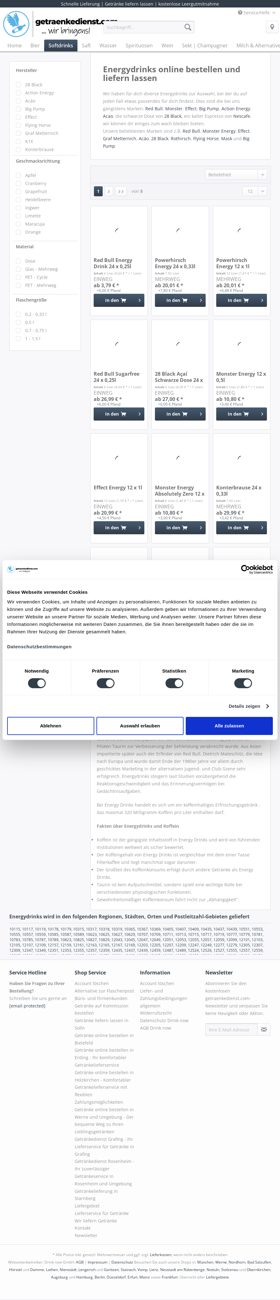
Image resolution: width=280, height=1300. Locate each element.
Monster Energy (219, 131)
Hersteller (26, 70)
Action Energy (39, 93)
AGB (80, 1262)
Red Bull (154, 109)
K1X (29, 141)
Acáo (30, 101)
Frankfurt (170, 1277)
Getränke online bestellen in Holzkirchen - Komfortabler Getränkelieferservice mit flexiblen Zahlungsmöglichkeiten (104, 1087)
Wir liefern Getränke (96, 1221)
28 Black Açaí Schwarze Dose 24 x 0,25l (179, 377)
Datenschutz (122, 1262)
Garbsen (111, 1269)
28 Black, (174, 116)
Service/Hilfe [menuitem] (254, 13)
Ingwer (32, 208)
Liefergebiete (217, 1277)
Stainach (128, 1269)
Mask (226, 138)
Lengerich (87, 1269)
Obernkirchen (258, 1269)
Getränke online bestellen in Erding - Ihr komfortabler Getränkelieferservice (104, 1057)
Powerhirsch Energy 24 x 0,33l (175, 263)
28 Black (33, 85)
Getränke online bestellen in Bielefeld (104, 1039)
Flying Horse (38, 125)
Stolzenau (229, 1269)
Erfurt (133, 1277)
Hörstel (15, 1269)
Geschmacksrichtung (38, 161)
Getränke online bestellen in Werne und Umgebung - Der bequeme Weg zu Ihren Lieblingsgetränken (104, 1121)
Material (25, 247)
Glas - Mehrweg (41, 269)
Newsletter (86, 1235)
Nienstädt (68, 1269)
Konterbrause (39, 149)
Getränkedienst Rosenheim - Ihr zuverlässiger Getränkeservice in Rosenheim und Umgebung (104, 1172)
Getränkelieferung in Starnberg (96, 1195)
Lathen (52, 1269)
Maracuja (35, 224)
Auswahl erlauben (140, 725)
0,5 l (29, 322)
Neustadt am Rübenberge (182, 1269)
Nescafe (241, 116)
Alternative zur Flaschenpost (104, 991)
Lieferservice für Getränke (102, 1213)
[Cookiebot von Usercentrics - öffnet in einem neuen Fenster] (245, 569)
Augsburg (59, 1277)
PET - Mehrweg (40, 285)
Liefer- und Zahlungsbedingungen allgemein (163, 998)
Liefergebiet (87, 1206)
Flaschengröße (31, 300)
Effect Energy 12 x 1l (118, 487)
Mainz (144, 1277)
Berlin (100, 1277)
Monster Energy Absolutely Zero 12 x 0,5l (179, 490)
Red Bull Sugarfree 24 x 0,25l (116, 377)
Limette (33, 216)
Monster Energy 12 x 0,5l (241, 377)
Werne (221, 1262)
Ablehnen (50, 725)
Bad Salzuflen (259, 1262)
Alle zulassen (229, 725)
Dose (30, 261)
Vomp (142, 1269)
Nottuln (213, 1269)
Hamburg (84, 1277)
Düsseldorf (116, 1277)
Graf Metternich (41, 133)
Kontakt (83, 1228)
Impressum (97, 1262)
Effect (31, 117)
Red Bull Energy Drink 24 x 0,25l (113, 263)
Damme (37, 1269)
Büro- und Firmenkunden (101, 998)
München (205, 1262)
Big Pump (35, 109)
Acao (108, 116)
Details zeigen (244, 706)
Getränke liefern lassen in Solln (101, 1024)
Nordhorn (237, 1262)
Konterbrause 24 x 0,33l (238, 490)
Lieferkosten (160, 1254)
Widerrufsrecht (156, 1013)
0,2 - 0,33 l (36, 314)
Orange (33, 232)
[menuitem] (149, 30)
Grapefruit (36, 191)
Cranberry (35, 183)
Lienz (153, 1269)
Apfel (30, 175)
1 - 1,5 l (32, 338)
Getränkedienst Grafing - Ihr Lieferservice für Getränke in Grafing (104, 1146)
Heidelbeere (38, 199)
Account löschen (92, 983)
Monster (174, 109)
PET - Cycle (36, 277)
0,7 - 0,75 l (36, 330)
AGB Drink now (155, 1028)
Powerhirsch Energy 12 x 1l (233, 263)
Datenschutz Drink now (164, 1020)
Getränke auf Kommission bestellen (101, 1009)
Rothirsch (181, 138)
